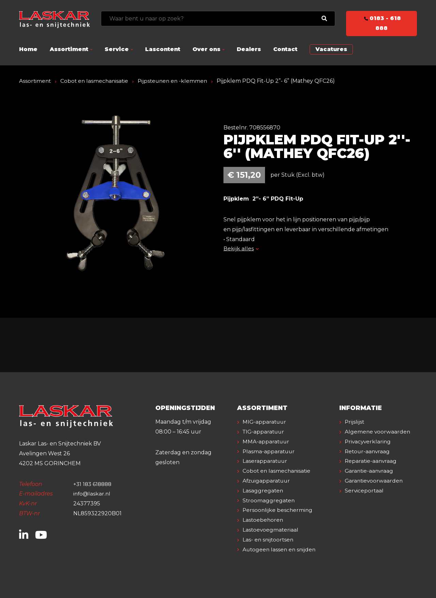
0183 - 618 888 (381, 23)
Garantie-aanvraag (370, 480)
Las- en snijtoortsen (269, 539)
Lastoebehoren (263, 520)
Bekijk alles (241, 248)
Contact (285, 49)
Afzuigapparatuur (267, 480)
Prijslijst (355, 422)
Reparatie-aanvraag (371, 471)
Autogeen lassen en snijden (280, 549)
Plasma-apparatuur (269, 451)
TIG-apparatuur (264, 431)
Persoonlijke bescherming (278, 510)
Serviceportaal (364, 500)
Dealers (249, 49)
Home (28, 49)
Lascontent (162, 49)
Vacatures (331, 49)
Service (117, 49)
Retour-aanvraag (368, 461)
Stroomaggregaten (269, 500)
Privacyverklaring (368, 451)
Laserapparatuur (265, 461)
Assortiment (69, 49)
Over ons (206, 49)
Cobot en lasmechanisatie (96, 81)
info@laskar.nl (92, 493)
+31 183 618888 (93, 484)
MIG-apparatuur (265, 422)
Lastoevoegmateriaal (271, 529)
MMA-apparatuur (266, 441)
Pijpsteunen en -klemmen (176, 81)
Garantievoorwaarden (374, 490)
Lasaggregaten (263, 490)
